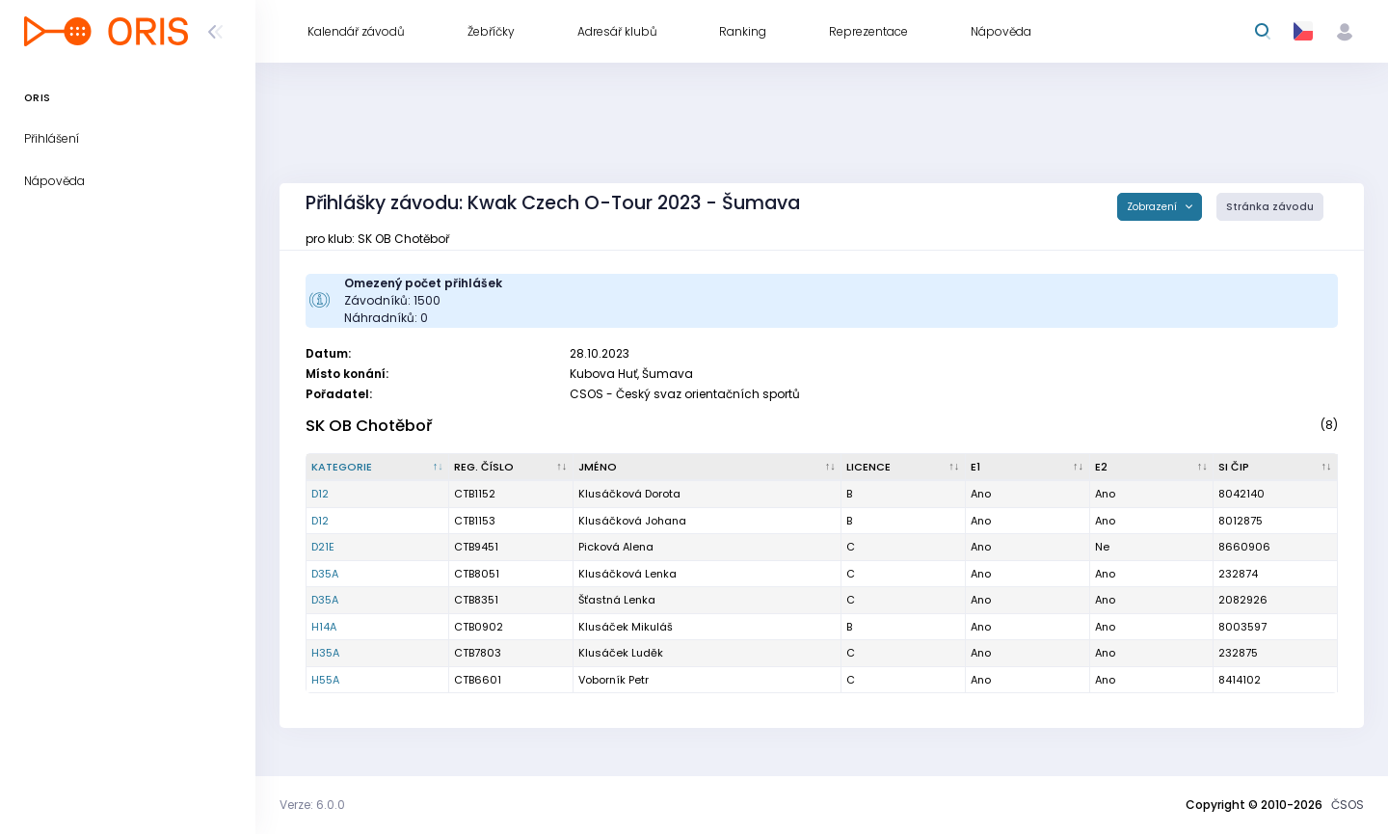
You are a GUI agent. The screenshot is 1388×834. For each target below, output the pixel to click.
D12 (320, 493)
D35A (324, 573)
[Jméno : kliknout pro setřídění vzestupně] (707, 467)
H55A (325, 679)
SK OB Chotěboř (369, 426)
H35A (325, 652)
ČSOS (1347, 804)
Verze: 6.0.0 (312, 804)
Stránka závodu (1270, 207)
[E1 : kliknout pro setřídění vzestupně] (1028, 467)
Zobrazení (1153, 207)
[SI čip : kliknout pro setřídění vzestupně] (1276, 467)
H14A (323, 626)
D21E (322, 546)
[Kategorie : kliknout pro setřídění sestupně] (378, 467)
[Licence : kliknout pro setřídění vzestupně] (903, 467)
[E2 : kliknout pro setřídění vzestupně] (1152, 467)
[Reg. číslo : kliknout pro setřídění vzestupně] (511, 467)
